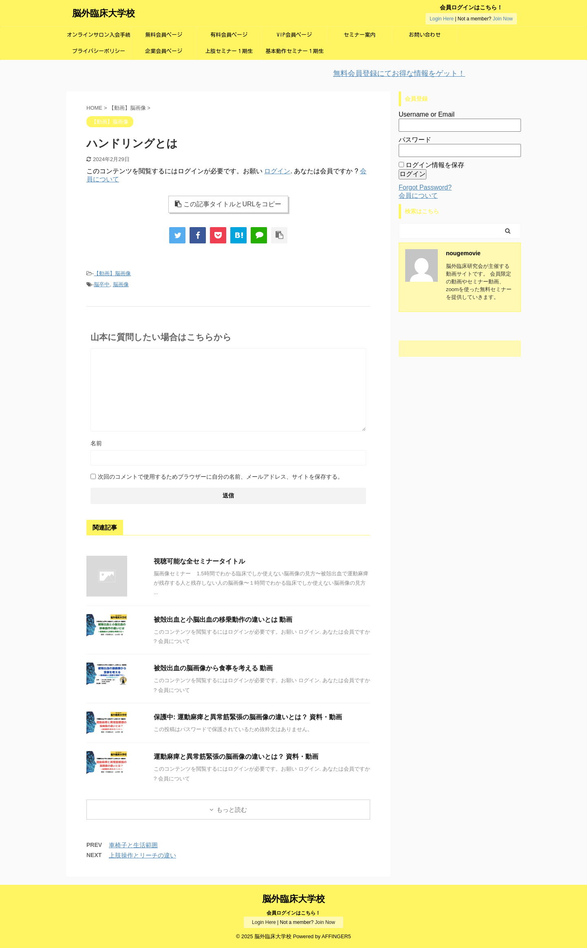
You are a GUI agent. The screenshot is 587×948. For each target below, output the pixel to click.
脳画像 (121, 284)
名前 (96, 443)
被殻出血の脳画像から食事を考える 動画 (213, 668)
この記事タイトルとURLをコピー (228, 204)
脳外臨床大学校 (103, 13)
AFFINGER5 (336, 936)
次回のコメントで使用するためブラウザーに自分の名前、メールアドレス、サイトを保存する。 (220, 476)
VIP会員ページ (294, 35)
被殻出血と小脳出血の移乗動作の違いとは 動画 (223, 619)
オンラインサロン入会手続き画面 (98, 37)
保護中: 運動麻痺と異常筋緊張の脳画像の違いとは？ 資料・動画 (248, 717)
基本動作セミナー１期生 (294, 51)
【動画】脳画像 (112, 273)
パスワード (415, 139)
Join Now (503, 19)
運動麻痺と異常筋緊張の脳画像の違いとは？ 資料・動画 (236, 756)
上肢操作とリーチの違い (142, 855)
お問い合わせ (425, 35)
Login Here (442, 19)
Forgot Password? (425, 187)
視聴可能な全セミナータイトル (199, 561)
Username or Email (427, 114)
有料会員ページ (228, 35)
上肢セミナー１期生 (229, 51)
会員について (418, 195)
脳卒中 (102, 284)
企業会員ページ (163, 51)
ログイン (277, 171)
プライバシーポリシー (98, 51)
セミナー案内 (359, 35)
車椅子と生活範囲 (133, 845)
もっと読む (231, 809)
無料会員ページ (163, 35)
